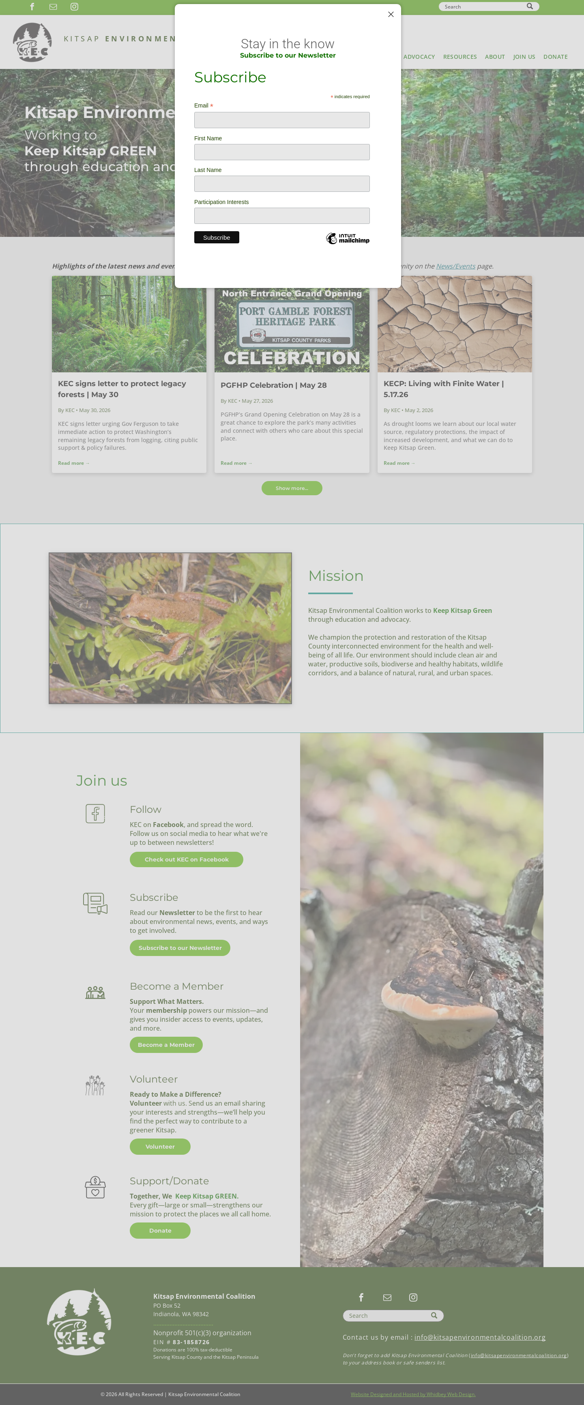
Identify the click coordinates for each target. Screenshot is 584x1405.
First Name (208, 138)
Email (203, 106)
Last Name (208, 170)
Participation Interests (221, 202)
